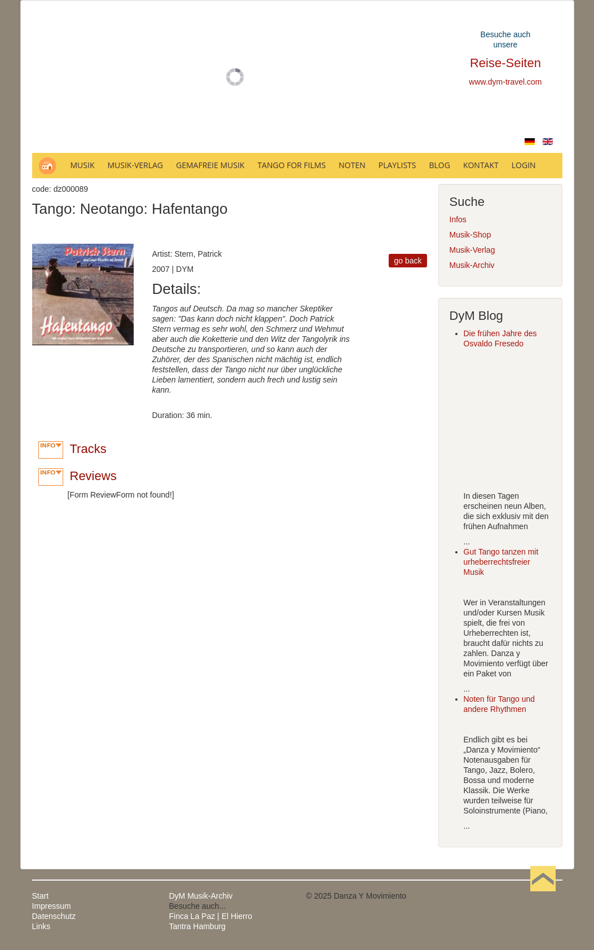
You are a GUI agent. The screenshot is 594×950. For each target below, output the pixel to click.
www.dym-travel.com (505, 81)
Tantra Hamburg (197, 926)
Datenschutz (54, 916)
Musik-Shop (470, 234)
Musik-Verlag (472, 249)
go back (407, 260)
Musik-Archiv (472, 265)
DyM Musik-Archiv (201, 895)
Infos (458, 219)
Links (41, 926)
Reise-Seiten (505, 63)
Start (40, 895)
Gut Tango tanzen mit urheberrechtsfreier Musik (501, 562)
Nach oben (543, 895)
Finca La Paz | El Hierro (211, 916)
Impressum (51, 906)
